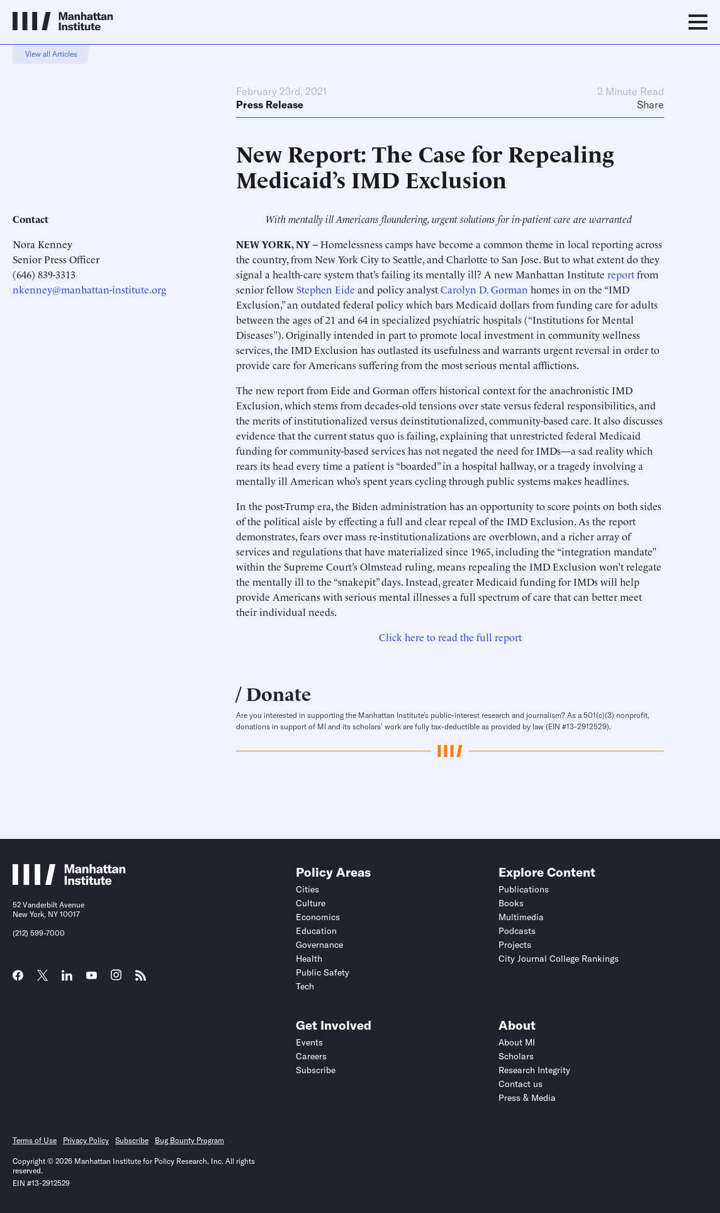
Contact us (520, 1084)
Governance (319, 944)
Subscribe (315, 1070)
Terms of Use (35, 1140)
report (620, 274)
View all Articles (51, 54)
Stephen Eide (325, 289)
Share (650, 104)
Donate (278, 692)
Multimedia (521, 917)
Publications (523, 889)
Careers (311, 1056)
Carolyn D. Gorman (484, 289)
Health (309, 958)
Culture (310, 903)
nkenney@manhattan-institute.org (89, 289)
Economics (318, 917)
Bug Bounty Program (189, 1140)
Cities (307, 889)
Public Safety (322, 972)
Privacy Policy (86, 1140)
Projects (514, 944)
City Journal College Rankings (558, 958)
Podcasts (517, 931)
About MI (516, 1042)
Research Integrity (534, 1070)
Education (316, 931)
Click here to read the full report (450, 637)
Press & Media (527, 1097)
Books (511, 903)
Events (309, 1042)
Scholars (516, 1056)
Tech (305, 986)
